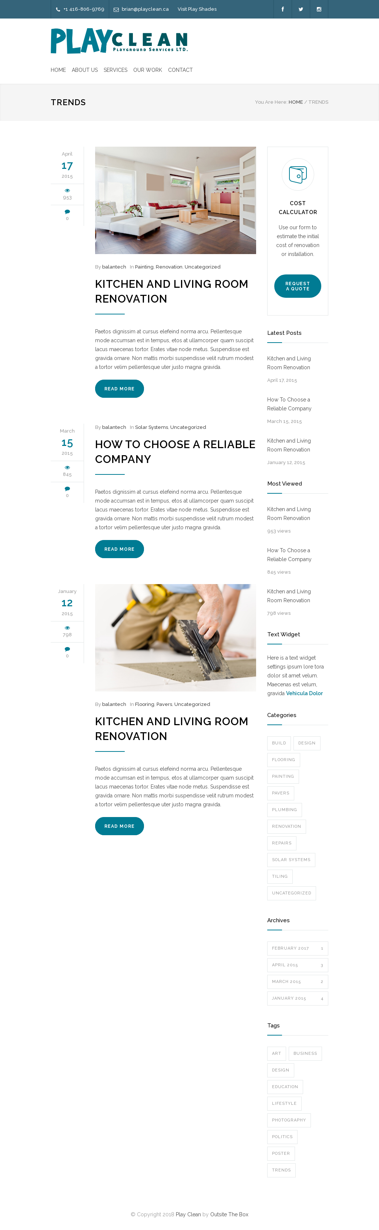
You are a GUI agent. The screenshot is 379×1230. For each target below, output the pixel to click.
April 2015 (297, 965)
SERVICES (115, 70)
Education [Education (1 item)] (285, 1086)
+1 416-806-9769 (84, 9)
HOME (58, 70)
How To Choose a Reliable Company (289, 404)
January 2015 (297, 998)
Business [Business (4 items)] (305, 1053)
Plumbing (284, 809)
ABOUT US (85, 70)
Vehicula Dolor (304, 693)
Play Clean (188, 1214)
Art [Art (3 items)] (276, 1053)
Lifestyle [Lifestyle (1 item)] (284, 1103)
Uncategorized (203, 267)
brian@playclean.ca (145, 9)
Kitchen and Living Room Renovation (289, 363)
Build (279, 743)
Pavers (164, 704)
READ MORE (119, 388)
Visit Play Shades (197, 9)
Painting (144, 267)
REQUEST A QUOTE (297, 286)
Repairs (282, 843)
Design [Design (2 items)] (280, 1070)
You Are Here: (271, 102)
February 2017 (297, 948)
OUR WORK (147, 70)
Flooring (144, 704)
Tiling (280, 876)
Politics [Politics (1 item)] (282, 1136)
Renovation (169, 267)
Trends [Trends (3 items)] (281, 1170)
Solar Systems (151, 427)
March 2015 (297, 982)
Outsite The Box (229, 1214)
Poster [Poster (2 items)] (281, 1153)
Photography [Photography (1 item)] (289, 1120)
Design (307, 743)
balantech (114, 267)
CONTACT (180, 70)
